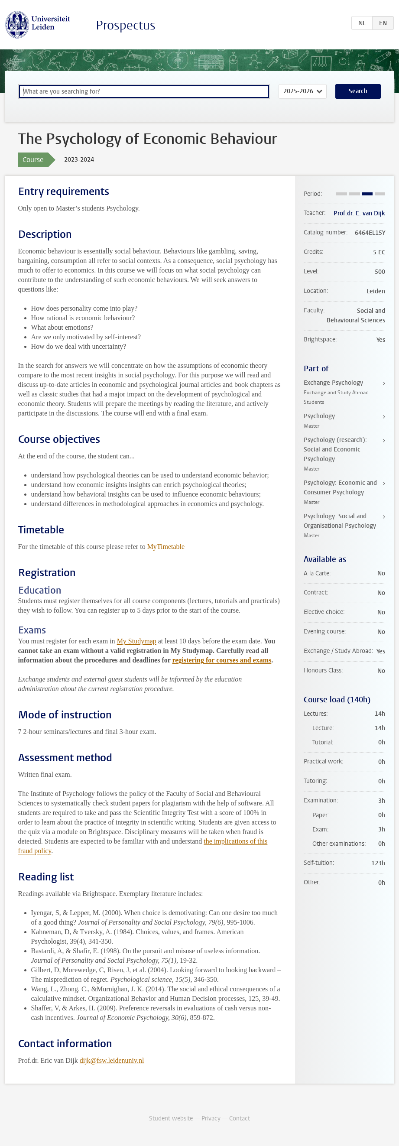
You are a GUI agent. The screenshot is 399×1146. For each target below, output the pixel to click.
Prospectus (126, 25)
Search (358, 91)
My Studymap (136, 641)
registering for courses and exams (222, 660)
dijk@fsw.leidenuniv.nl (112, 1060)
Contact (239, 1118)
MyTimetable (166, 546)
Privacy (211, 1118)
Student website (171, 1118)
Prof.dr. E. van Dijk (359, 213)
